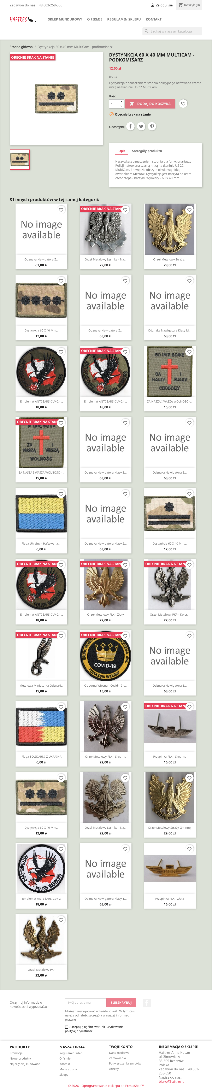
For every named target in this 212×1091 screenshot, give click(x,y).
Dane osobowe (119, 1053)
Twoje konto (121, 1046)
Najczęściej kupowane (25, 1064)
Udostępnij (130, 126)
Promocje (16, 1053)
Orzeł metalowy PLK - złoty (105, 614)
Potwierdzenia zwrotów (125, 1063)
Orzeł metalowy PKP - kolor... (169, 614)
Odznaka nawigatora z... (41, 259)
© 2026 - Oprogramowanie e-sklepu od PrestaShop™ (106, 1086)
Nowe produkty (20, 1058)
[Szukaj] (172, 31)
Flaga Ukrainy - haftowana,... (41, 543)
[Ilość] (114, 103)
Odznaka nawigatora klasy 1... (105, 899)
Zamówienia (117, 1058)
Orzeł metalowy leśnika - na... (105, 259)
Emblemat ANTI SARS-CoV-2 (41, 899)
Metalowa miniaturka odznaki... (41, 685)
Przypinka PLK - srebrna (169, 756)
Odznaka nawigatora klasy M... (169, 330)
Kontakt (153, 19)
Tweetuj (141, 126)
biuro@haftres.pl (172, 1081)
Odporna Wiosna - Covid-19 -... (105, 685)
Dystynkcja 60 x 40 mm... (41, 330)
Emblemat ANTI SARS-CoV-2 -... (41, 401)
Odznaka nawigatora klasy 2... (105, 543)
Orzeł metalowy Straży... (169, 259)
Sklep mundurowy (65, 19)
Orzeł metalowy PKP (41, 970)
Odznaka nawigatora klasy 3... (105, 472)
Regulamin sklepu (124, 19)
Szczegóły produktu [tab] (147, 151)
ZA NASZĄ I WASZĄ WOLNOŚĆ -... (170, 401)
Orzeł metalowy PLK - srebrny (105, 756)
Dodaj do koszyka (150, 104)
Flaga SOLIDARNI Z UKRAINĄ (41, 756)
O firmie (94, 19)
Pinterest (152, 126)
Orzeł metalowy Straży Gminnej (170, 827)
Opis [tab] (121, 151)
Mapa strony (68, 1069)
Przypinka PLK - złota (169, 899)
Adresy (114, 1069)
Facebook (147, 1003)
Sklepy (63, 1075)
